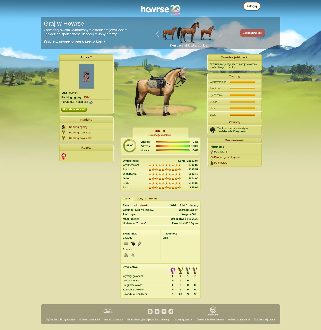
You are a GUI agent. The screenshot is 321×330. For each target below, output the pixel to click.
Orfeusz (160, 131)
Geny (140, 198)
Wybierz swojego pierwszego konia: (75, 41)
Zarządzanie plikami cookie (210, 319)
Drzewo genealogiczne (227, 157)
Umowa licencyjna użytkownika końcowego (148, 319)
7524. (87, 97)
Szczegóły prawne (183, 319)
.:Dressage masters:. (160, 135)
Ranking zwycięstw (80, 138)
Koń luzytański (139, 205)
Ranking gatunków (80, 132)
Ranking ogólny (78, 127)
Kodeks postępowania (239, 319)
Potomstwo (220, 162)
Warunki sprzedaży (113, 319)
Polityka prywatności (89, 319)
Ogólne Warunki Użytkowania (60, 319)
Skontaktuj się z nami (264, 319)
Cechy (127, 198)
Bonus (153, 198)
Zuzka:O (86, 57)
